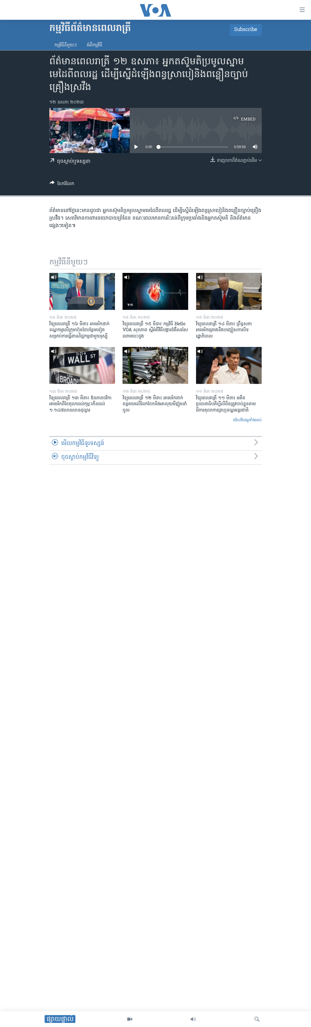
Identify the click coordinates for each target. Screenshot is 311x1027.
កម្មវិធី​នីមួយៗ (65, 45)
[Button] (62, 185)
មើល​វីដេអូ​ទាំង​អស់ (247, 420)
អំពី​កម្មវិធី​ (94, 45)
